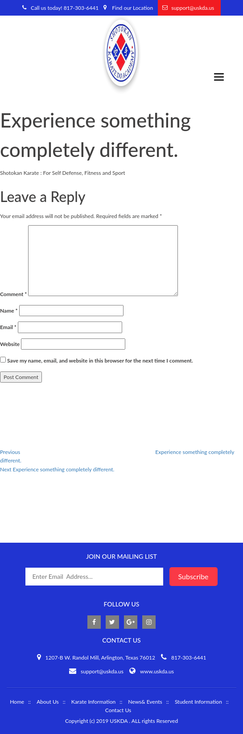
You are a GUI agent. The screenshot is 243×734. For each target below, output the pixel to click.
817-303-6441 (188, 657)
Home (17, 701)
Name (9, 310)
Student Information (198, 701)
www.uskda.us (157, 671)
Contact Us (118, 710)
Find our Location (132, 7)
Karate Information (93, 701)
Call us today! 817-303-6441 (65, 7)
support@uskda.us (192, 7)
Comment (13, 294)
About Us (47, 701)
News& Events (145, 701)
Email (8, 327)
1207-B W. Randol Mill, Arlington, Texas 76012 (100, 657)
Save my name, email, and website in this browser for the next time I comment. (100, 360)
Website (10, 344)
